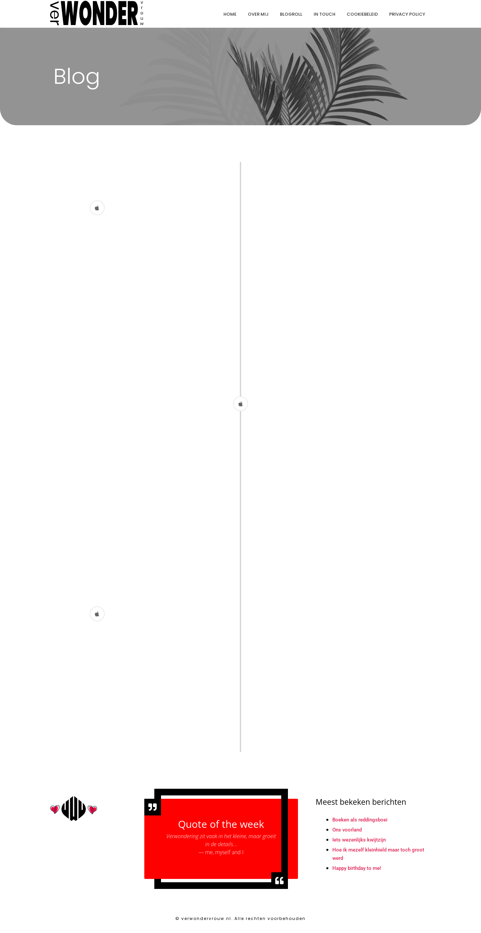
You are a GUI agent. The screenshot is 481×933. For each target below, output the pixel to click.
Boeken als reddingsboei (361, 823)
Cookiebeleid (362, 14)
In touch (324, 14)
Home (229, 14)
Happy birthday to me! (358, 872)
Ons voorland (348, 833)
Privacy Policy (407, 14)
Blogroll (291, 14)
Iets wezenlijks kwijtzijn (360, 844)
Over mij (258, 14)
